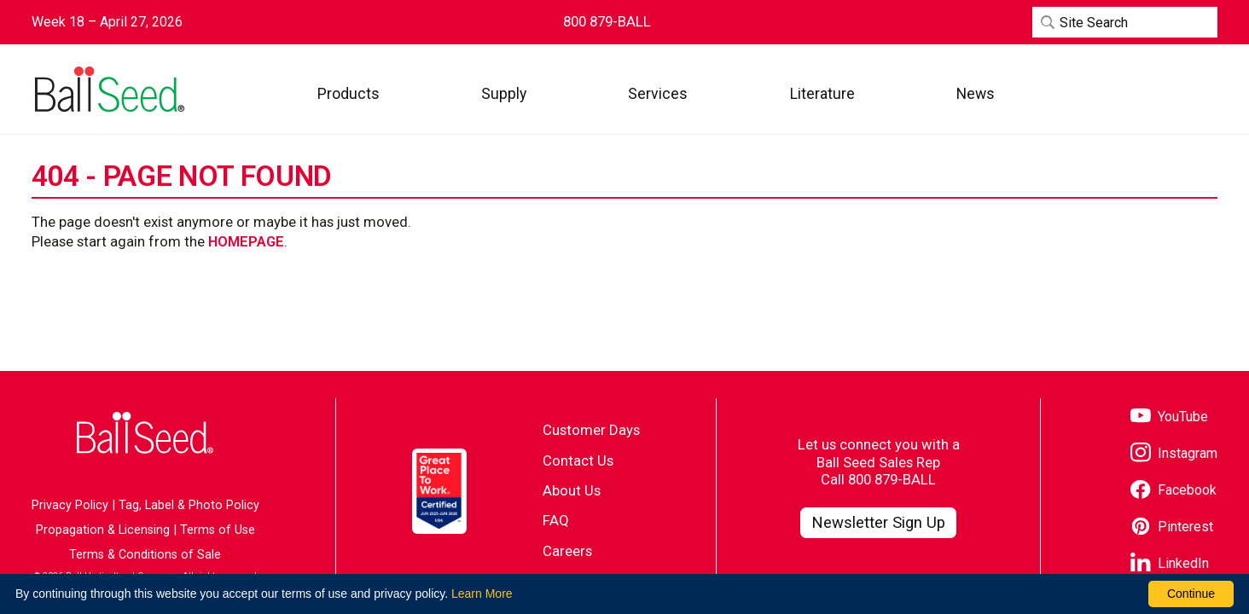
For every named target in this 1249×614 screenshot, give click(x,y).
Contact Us (578, 460)
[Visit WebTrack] (1138, 94)
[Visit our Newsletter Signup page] (878, 523)
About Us (572, 490)
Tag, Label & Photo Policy (189, 505)
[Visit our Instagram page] (1173, 454)
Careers (567, 550)
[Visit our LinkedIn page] (1169, 564)
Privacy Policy (70, 505)
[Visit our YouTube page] (1169, 417)
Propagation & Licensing (103, 530)
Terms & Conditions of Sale (145, 554)
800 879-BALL (892, 479)
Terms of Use (217, 530)
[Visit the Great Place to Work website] (439, 491)
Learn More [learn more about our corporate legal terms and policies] (482, 593)
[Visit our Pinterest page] (1171, 527)
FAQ (556, 520)
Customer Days (591, 429)
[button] (348, 93)
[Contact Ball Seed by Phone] (607, 22)
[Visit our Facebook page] (1173, 491)
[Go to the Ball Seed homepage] (108, 90)
